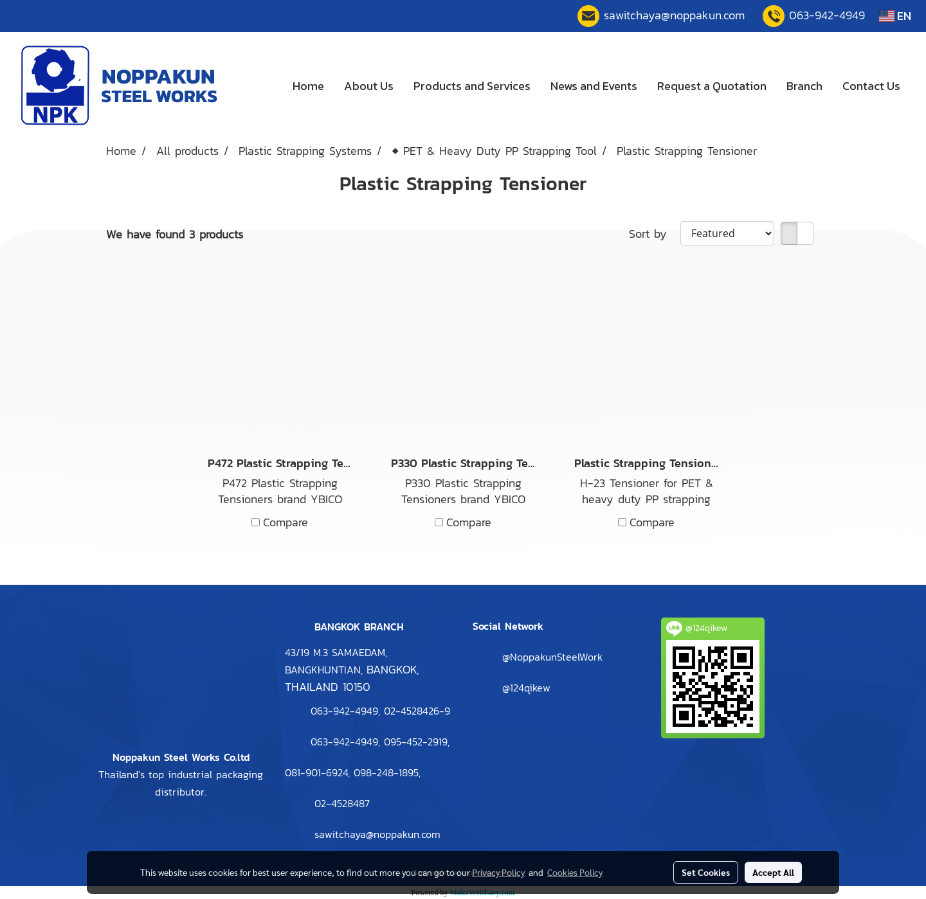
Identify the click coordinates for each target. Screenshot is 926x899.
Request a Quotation (712, 85)
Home (308, 85)
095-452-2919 (416, 741)
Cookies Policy (575, 872)
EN (895, 15)
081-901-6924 (316, 772)
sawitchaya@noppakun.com (674, 15)
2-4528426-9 (417, 710)
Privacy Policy (498, 872)
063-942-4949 (827, 15)
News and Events (593, 85)
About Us (369, 85)
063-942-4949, (345, 741)
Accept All (773, 872)
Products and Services (472, 85)
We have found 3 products (174, 234)
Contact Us (871, 85)
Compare (285, 522)
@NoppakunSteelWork (552, 656)
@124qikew (526, 687)
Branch (804, 85)
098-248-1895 (386, 772)
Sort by (654, 233)
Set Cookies (706, 872)
